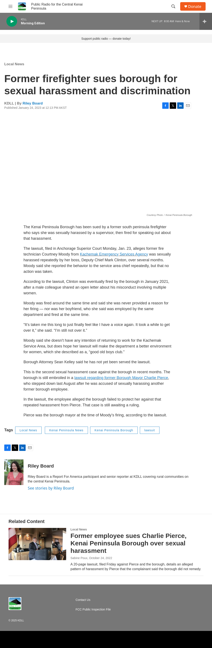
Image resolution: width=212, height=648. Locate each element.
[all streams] (205, 21)
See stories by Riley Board (51, 488)
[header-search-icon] (173, 6)
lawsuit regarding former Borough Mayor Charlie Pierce (121, 378)
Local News (14, 64)
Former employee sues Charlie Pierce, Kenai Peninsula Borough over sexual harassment (128, 543)
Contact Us (83, 600)
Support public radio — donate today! (106, 38)
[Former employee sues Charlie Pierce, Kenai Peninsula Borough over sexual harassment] (37, 544)
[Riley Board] (13, 472)
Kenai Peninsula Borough (114, 430)
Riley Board (33, 103)
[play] (11, 21)
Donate (194, 6)
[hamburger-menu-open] (10, 6)
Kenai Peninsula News (66, 430)
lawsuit (149, 430)
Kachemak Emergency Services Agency (114, 254)
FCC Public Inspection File (93, 609)
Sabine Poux (78, 558)
